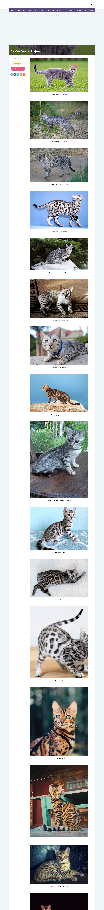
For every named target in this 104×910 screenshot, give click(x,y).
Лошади (47, 10)
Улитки (85, 10)
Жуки (36, 10)
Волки (53, 10)
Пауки (41, 10)
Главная (12, 10)
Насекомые (92, 10)
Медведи (78, 10)
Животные (29, 10)
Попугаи (71, 10)
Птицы (18, 10)
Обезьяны (59, 10)
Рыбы (23, 10)
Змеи (65, 10)
